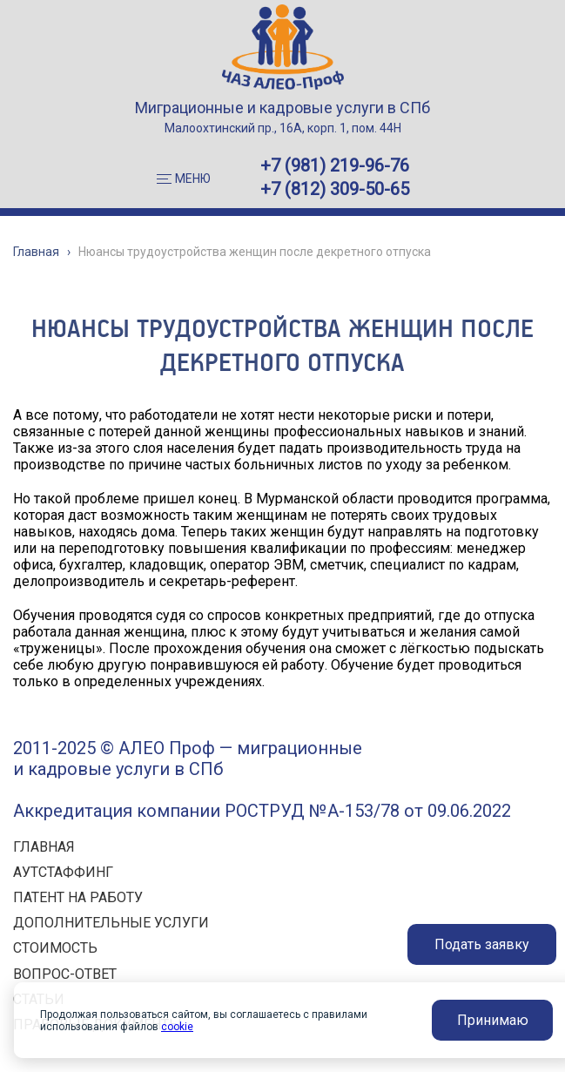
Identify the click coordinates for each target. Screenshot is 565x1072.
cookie (177, 1027)
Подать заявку (481, 944)
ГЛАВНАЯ (44, 847)
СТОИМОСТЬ (55, 948)
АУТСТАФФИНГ (63, 872)
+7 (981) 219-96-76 (334, 165)
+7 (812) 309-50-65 (334, 189)
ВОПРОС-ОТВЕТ (65, 974)
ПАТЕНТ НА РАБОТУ (78, 897)
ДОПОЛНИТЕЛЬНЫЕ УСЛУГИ (111, 922)
